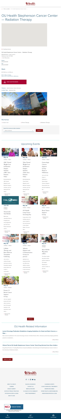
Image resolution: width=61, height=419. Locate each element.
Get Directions (6, 58)
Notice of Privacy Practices (11, 392)
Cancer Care (6, 122)
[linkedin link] (35, 380)
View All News (8, 360)
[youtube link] (33, 380)
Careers (11, 387)
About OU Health (11, 385)
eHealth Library (11, 389)
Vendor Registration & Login (49, 394)
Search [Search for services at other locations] (39, 130)
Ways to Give (11, 396)
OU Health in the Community (30, 392)
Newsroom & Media (49, 389)
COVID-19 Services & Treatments (49, 387)
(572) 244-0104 (5, 61)
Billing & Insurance (30, 385)
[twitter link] (28, 380)
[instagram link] (30, 380)
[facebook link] (26, 380)
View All (30, 319)
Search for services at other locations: (12, 128)
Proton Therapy (26, 122)
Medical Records (30, 389)
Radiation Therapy (45, 122)
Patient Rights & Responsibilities (49, 392)
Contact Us (30, 387)
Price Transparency (30, 394)
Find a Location (7, 9)
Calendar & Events (49, 385)
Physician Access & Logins (11, 394)
